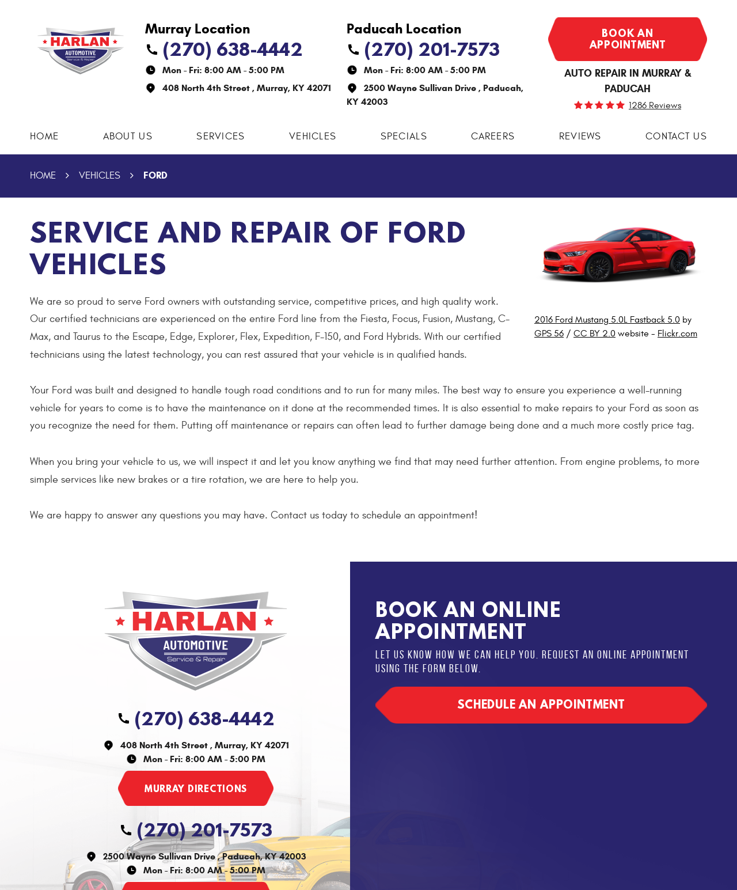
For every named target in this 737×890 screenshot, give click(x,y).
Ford (155, 175)
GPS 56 (549, 333)
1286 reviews (655, 105)
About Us (128, 136)
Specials (404, 136)
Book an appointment (628, 39)
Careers (493, 136)
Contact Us (676, 136)
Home (44, 136)
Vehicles (312, 136)
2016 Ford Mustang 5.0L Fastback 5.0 (607, 320)
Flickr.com (677, 333)
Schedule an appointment (541, 704)
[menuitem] (44, 136)
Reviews (580, 136)
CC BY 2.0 (594, 333)
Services (220, 136)
